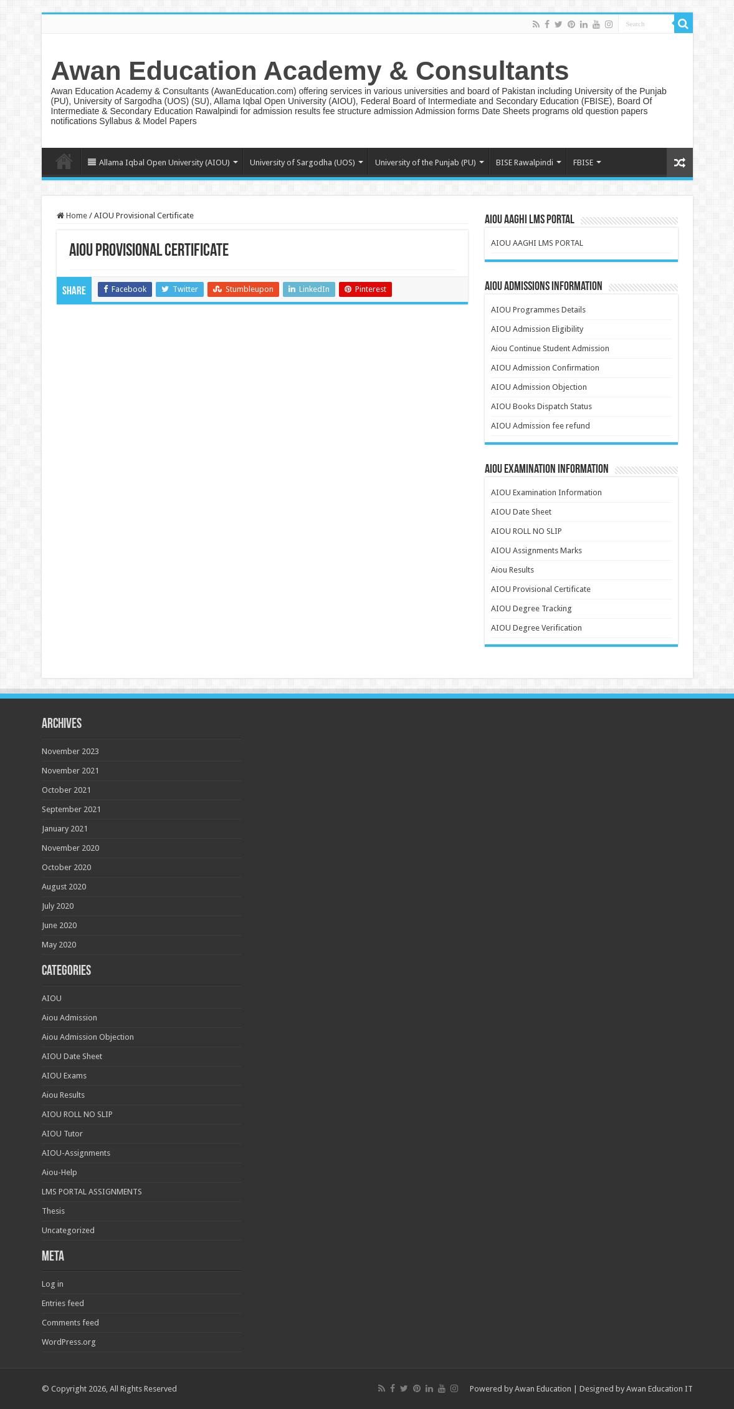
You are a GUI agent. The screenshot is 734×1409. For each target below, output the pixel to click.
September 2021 (71, 809)
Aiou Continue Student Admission (550, 348)
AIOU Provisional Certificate (541, 589)
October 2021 (66, 790)
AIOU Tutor (62, 1133)
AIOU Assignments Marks (536, 550)
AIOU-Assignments (76, 1153)
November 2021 (70, 770)
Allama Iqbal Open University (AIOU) (159, 162)
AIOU (52, 998)
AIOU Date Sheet (521, 511)
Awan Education (543, 1388)
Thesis (53, 1211)
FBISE (583, 162)
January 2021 (65, 828)
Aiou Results (512, 569)
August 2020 (64, 886)
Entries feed (63, 1303)
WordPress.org (69, 1342)
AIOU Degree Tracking (531, 608)
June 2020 (59, 925)
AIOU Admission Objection (539, 387)
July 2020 (58, 906)
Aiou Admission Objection (88, 1037)
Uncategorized (68, 1230)
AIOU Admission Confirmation (545, 367)
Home (64, 161)
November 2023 (70, 751)
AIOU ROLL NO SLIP (526, 531)
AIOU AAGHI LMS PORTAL (537, 243)
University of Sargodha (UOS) (302, 162)
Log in (53, 1284)
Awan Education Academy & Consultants (310, 70)
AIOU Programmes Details (538, 309)
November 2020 (70, 848)
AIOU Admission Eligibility (537, 329)
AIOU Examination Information (546, 492)
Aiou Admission (69, 1017)
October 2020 (66, 867)
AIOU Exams (64, 1075)
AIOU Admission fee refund (540, 425)
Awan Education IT (659, 1388)
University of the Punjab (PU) (425, 162)
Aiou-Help (59, 1172)
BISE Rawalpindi (524, 162)
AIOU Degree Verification (536, 627)
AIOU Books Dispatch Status (541, 406)
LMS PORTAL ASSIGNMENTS (92, 1191)
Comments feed (70, 1322)
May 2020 (59, 944)
